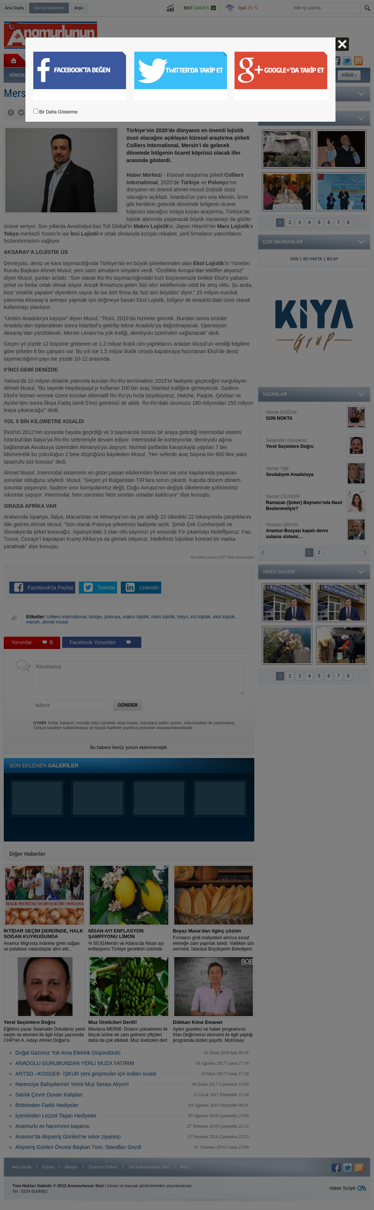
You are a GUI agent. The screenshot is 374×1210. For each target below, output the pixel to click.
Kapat (342, 44)
